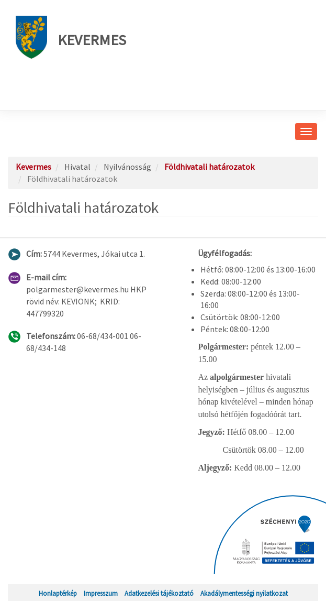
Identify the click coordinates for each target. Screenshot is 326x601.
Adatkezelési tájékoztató (159, 593)
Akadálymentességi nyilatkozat (244, 593)
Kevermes (71, 37)
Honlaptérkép (58, 593)
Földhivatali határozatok (209, 166)
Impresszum (101, 593)
